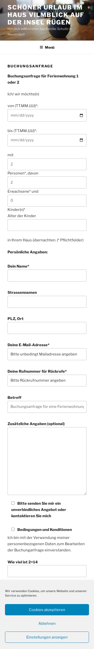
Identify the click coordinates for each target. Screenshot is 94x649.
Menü (47, 47)
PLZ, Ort (47, 325)
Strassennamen (47, 299)
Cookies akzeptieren (47, 610)
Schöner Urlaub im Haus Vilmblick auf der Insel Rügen (46, 15)
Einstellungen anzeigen (47, 637)
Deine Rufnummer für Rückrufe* (47, 378)
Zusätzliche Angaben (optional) (47, 458)
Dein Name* (47, 273)
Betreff (47, 404)
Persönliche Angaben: (28, 252)
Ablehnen (47, 623)
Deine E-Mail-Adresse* (47, 351)
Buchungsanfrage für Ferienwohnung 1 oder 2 (43, 79)
